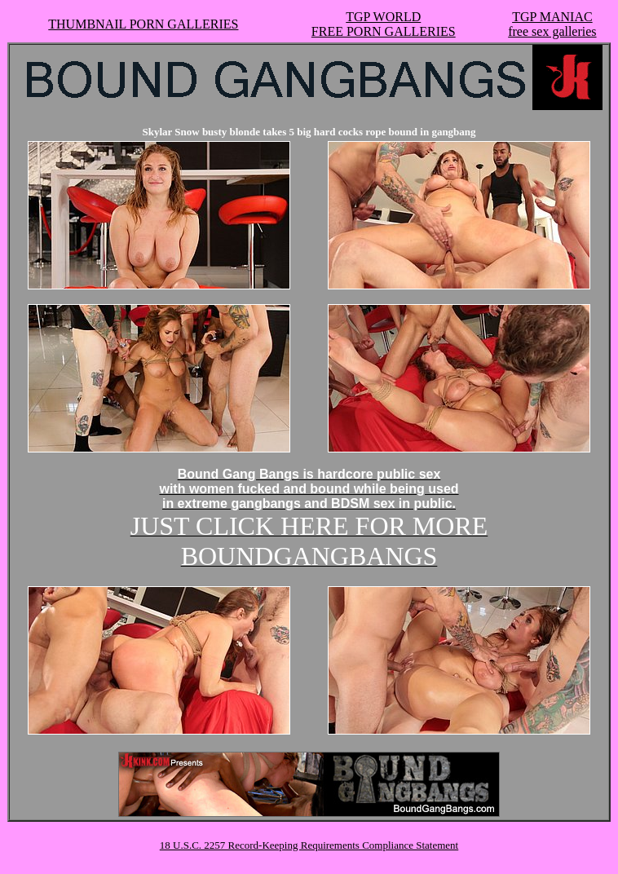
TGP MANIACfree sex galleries (552, 24)
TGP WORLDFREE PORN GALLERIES (383, 24)
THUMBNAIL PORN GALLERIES (143, 24)
